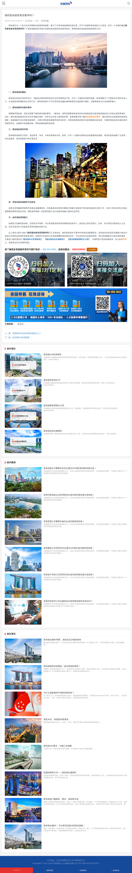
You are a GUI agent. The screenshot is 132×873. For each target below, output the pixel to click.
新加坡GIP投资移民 (32, 239)
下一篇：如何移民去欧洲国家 (17, 337)
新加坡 (20, 324)
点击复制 (92, 250)
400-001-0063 (49, 249)
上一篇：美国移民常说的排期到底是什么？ (23, 333)
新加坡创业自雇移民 (54, 239)
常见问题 (45, 21)
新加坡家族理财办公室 (78, 239)
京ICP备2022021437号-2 (89, 863)
